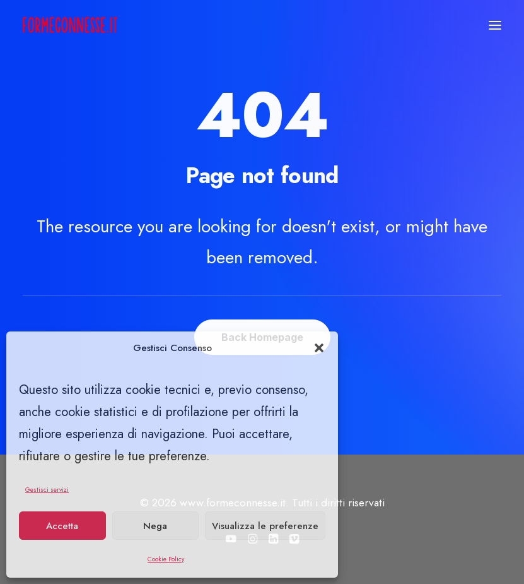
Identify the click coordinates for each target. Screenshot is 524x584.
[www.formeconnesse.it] (70, 25)
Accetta (62, 526)
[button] (319, 348)
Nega (155, 526)
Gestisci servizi (47, 489)
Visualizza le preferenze (265, 526)
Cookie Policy (166, 559)
